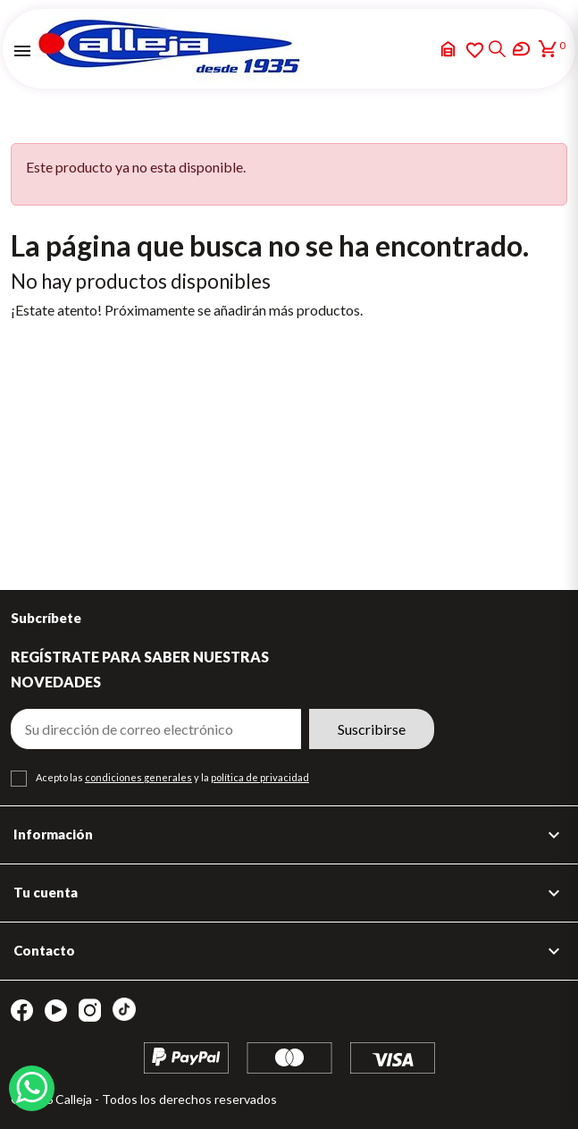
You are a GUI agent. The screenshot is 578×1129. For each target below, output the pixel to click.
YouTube (56, 1010)
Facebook (22, 1010)
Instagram (90, 1010)
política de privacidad (260, 777)
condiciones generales (138, 777)
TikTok (124, 1009)
